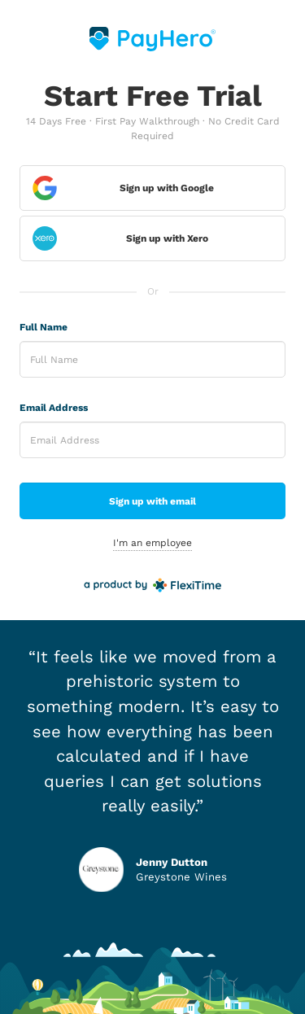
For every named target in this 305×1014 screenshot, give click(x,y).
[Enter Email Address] (152, 440)
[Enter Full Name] (152, 359)
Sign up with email (152, 501)
